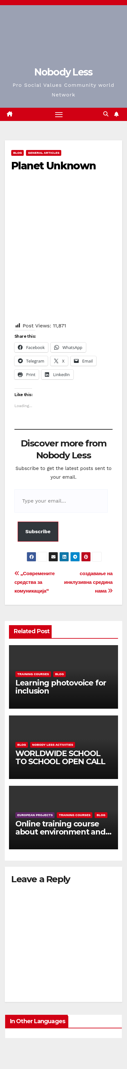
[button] (105, 114)
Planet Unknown (53, 165)
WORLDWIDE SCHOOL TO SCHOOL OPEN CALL (60, 757)
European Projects (35, 815)
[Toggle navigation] (59, 114)
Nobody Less (63, 72)
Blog (17, 153)
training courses (33, 674)
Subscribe (38, 531)
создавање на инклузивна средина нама (88, 582)
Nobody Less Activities (52, 744)
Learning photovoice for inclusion (60, 686)
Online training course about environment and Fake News (60, 831)
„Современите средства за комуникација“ (34, 582)
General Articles (43, 153)
